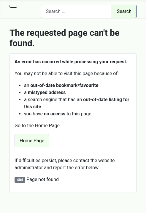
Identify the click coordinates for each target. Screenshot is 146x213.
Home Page (32, 140)
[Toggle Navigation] (13, 6)
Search (124, 11)
